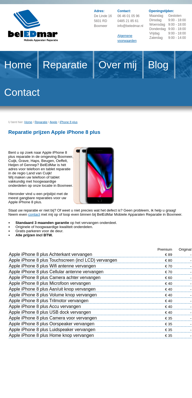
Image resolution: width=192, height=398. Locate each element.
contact (34, 214)
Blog (158, 65)
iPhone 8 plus (69, 122)
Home (18, 65)
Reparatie (65, 65)
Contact (22, 92)
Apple (53, 122)
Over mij (117, 65)
